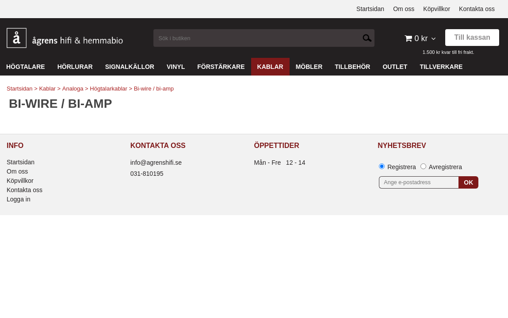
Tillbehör (352, 66)
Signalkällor (129, 66)
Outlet (394, 66)
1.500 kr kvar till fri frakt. (448, 52)
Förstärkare (220, 66)
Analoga (73, 88)
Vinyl (176, 66)
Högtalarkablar (108, 88)
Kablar (270, 66)
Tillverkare (441, 66)
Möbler (309, 66)
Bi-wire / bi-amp (154, 88)
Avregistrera (445, 166)
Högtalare (25, 66)
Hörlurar (75, 66)
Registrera (401, 166)
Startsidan (20, 88)
